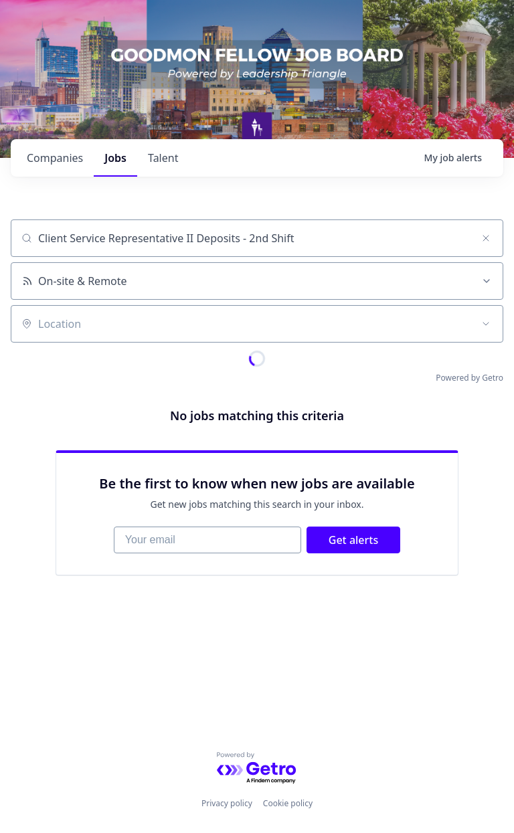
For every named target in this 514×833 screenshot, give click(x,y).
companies (55, 158)
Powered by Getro (469, 377)
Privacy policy (226, 803)
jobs (115, 158)
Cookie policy (288, 803)
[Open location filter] (486, 324)
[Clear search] (486, 238)
